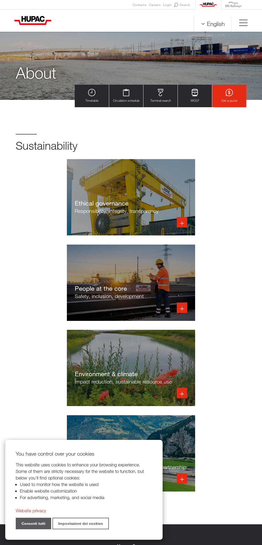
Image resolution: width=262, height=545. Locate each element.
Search (182, 5)
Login (167, 5)
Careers (155, 5)
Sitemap (187, 516)
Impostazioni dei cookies (80, 523)
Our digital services (214, 463)
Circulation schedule (126, 96)
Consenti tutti (33, 523)
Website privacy (31, 510)
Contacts (139, 5)
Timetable (91, 96)
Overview (205, 450)
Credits (169, 516)
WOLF (195, 96)
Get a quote (229, 96)
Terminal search (160, 96)
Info (71, 198)
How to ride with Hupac (219, 457)
